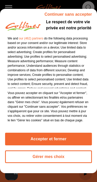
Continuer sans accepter (68, 14)
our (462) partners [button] (31, 38)
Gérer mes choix (48, 156)
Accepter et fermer (48, 139)
